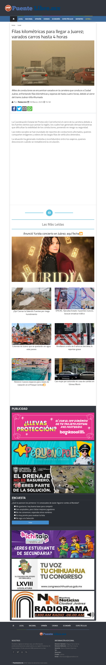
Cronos (47, 19)
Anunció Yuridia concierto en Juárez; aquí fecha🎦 (53, 233)
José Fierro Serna (66, 646)
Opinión (38, 19)
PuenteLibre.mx (18, 663)
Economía (56, 19)
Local (20, 19)
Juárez (59, 654)
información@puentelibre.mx (66, 657)
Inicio (13, 25)
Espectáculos (67, 19)
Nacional (29, 19)
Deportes (79, 19)
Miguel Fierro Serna (67, 644)
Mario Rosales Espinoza (65, 648)
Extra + (88, 19)
